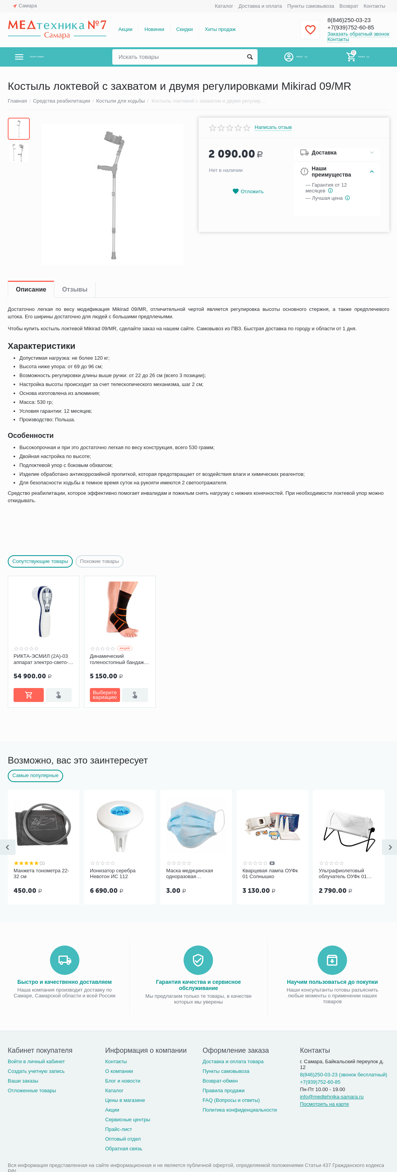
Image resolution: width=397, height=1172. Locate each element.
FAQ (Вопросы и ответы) (231, 1100)
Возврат (348, 6)
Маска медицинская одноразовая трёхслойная (189, 874)
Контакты (374, 6)
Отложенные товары (32, 1090)
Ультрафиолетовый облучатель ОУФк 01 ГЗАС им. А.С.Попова (344, 874)
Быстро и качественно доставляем (64, 982)
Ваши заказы (23, 1081)
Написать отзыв (273, 127)
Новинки (154, 29)
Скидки (184, 29)
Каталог (224, 6)
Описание (31, 289)
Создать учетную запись (36, 1071)
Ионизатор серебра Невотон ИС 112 (113, 874)
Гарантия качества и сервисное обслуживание (198, 985)
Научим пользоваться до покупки (332, 982)
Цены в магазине (125, 1100)
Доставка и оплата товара (233, 1061)
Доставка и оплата (260, 6)
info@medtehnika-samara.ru (331, 1097)
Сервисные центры (127, 1119)
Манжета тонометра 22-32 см (41, 874)
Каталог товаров (53, 57)
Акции (125, 29)
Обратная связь (123, 1148)
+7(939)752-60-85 (355, 28)
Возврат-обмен (220, 1081)
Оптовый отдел (123, 1139)
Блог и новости (122, 1081)
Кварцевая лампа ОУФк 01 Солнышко (270, 874)
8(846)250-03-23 (353, 20)
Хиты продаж (220, 29)
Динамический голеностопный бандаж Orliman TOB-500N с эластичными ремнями (117, 659)
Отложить (247, 191)
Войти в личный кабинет (36, 1061)
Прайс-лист (118, 1129)
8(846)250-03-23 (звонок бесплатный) (343, 1075)
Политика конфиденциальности (240, 1110)
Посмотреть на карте (324, 1104)
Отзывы (74, 289)
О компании (119, 1071)
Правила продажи (224, 1090)
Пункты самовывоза (310, 6)
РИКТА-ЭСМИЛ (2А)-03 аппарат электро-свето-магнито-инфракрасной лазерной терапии (41, 659)
